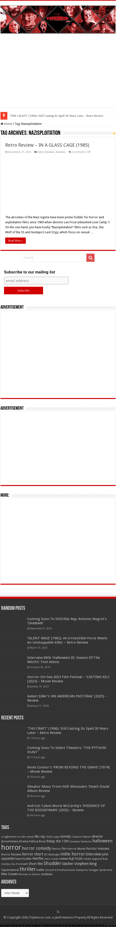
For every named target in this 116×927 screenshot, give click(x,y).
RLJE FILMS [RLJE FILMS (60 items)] (76, 858)
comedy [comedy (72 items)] (65, 836)
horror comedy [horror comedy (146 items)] (36, 848)
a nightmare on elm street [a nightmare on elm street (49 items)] (17, 836)
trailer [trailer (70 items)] (40, 870)
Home (6, 124)
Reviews (61, 152)
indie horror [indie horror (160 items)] (72, 853)
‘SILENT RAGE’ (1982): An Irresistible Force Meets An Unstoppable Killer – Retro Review (67, 640)
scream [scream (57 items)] (23, 864)
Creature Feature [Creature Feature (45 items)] (81, 836)
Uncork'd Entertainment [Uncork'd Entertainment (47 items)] (60, 870)
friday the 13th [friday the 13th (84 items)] (57, 841)
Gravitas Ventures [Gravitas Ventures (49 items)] (81, 841)
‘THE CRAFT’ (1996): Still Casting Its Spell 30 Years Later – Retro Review (56, 115)
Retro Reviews (45, 152)
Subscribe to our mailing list (29, 272)
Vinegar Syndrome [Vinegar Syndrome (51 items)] (100, 870)
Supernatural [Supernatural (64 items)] (10, 870)
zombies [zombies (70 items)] (47, 874)
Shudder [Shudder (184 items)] (52, 863)
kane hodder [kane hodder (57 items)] (23, 858)
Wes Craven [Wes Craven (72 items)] (9, 874)
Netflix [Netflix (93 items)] (38, 858)
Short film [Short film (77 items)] (36, 864)
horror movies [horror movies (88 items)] (97, 848)
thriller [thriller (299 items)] (27, 869)
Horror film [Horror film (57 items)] (59, 848)
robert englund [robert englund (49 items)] (93, 858)
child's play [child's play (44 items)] (52, 836)
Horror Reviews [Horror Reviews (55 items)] (11, 854)
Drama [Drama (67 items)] (24, 841)
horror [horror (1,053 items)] (11, 847)
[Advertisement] (58, 74)
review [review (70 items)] (63, 858)
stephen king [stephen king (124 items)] (85, 863)
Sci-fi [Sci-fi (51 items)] (15, 864)
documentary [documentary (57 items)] (10, 841)
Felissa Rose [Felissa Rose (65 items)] (37, 841)
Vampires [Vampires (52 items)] (82, 870)
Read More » (15, 240)
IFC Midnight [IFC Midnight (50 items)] (52, 854)
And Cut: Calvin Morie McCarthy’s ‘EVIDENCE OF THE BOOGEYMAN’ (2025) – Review (66, 808)
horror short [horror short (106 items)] (32, 854)
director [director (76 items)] (97, 836)
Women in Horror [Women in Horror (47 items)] (29, 874)
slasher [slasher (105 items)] (68, 863)
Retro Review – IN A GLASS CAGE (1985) (47, 145)
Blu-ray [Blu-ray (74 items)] (40, 836)
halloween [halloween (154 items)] (102, 840)
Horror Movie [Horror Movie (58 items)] (76, 848)
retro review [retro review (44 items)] (51, 858)
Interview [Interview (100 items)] (93, 854)
